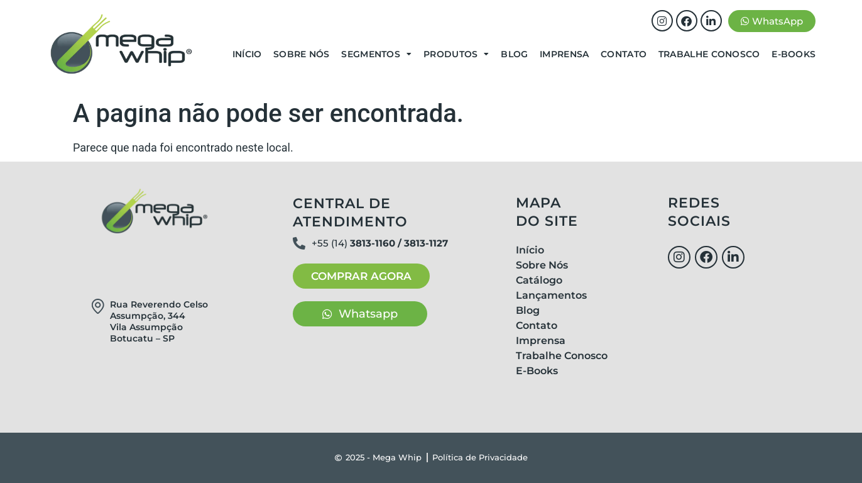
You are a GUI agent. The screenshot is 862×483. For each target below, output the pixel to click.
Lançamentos (551, 295)
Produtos (456, 54)
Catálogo (539, 280)
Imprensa (564, 54)
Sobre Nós (301, 54)
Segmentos (376, 54)
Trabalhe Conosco (709, 54)
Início (247, 54)
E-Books (794, 54)
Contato (623, 54)
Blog (514, 54)
